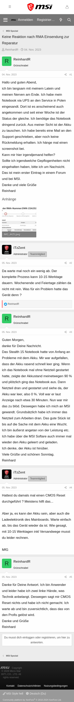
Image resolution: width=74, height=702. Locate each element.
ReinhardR (11, 49)
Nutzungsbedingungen (56, 685)
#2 (70, 263)
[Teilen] (65, 75)
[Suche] (69, 20)
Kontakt (10, 685)
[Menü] (5, 20)
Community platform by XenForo (32, 700)
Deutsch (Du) (36, 693)
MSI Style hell (13, 693)
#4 (70, 487)
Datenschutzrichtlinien (29, 685)
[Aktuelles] (61, 20)
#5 (70, 577)
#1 (70, 74)
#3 (70, 332)
